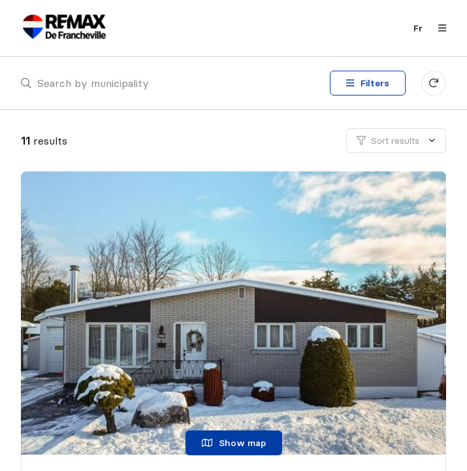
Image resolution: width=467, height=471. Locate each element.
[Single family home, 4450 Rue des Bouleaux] (236, 313)
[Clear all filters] (433, 83)
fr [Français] (418, 28)
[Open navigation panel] (438, 28)
